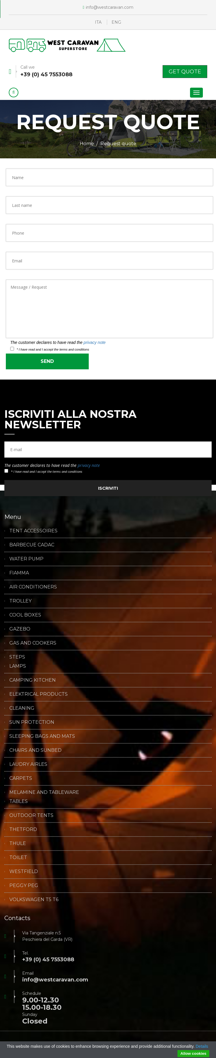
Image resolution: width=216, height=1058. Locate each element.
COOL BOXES (25, 615)
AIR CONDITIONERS (33, 587)
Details (202, 1046)
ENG (116, 22)
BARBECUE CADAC (31, 545)
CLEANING (21, 708)
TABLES (18, 801)
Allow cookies (193, 1053)
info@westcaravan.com (108, 7)
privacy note (94, 342)
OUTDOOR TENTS (31, 815)
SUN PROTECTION (31, 722)
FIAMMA (19, 573)
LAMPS (17, 666)
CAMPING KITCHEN (32, 680)
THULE (17, 843)
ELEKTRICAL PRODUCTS (38, 694)
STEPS (17, 657)
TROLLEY (20, 601)
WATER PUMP (26, 559)
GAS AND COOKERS (32, 643)
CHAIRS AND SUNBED (35, 750)
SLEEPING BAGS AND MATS (42, 736)
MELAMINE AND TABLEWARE (44, 792)
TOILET (18, 857)
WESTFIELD (23, 871)
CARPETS (20, 778)
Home (87, 143)
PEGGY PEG (23, 885)
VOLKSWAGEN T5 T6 (33, 899)
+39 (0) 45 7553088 (46, 74)
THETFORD (23, 829)
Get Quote (185, 71)
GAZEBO (19, 629)
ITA (98, 22)
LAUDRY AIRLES (28, 764)
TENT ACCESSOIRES (33, 531)
